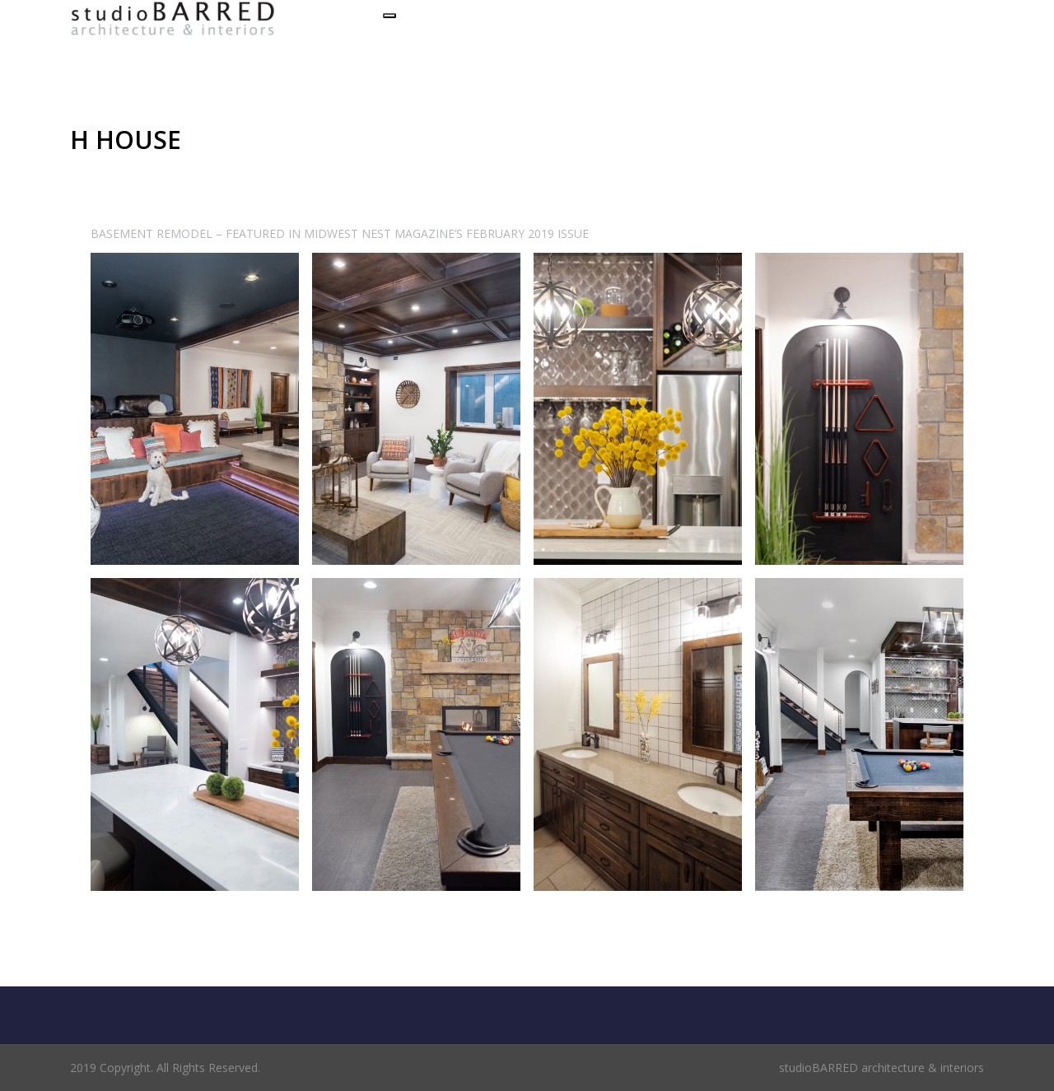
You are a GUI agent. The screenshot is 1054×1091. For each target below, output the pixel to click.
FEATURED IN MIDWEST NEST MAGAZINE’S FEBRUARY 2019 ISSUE (407, 233)
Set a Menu (107, 48)
